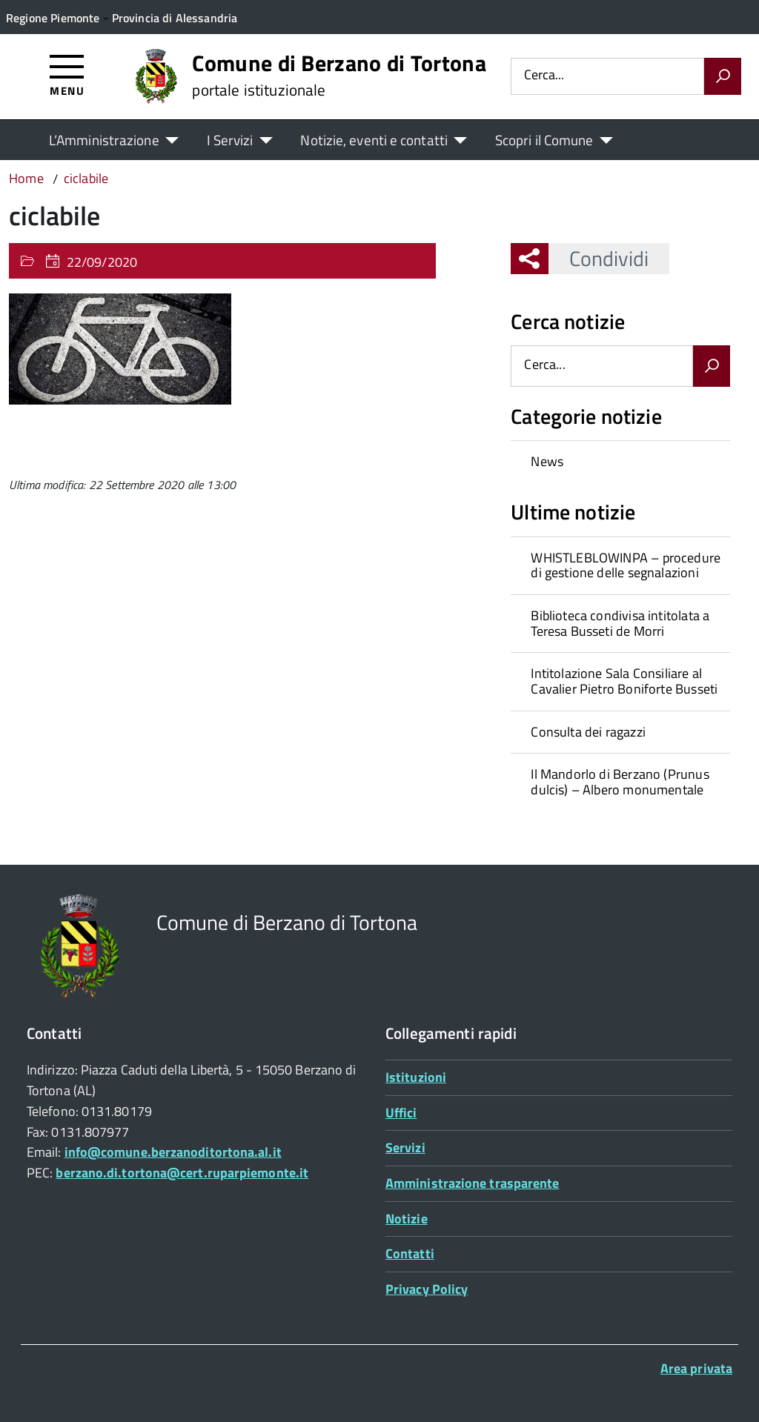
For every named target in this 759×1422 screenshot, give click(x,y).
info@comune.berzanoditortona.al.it (173, 1152)
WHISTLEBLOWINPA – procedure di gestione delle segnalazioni (625, 565)
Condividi (598, 258)
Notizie (406, 1219)
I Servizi (230, 139)
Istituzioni (415, 1077)
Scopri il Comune (544, 139)
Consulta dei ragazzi (588, 732)
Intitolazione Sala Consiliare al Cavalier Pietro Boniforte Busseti (624, 681)
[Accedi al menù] (67, 74)
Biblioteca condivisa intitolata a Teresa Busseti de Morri (620, 623)
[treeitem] (620, 461)
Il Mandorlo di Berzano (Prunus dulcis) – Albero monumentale (620, 782)
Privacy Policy (426, 1289)
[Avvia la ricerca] (722, 76)
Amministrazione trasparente (472, 1183)
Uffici (401, 1113)
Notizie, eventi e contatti (373, 139)
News (547, 461)
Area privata (696, 1368)
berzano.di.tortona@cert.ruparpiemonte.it (182, 1173)
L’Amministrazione (104, 139)
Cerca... (544, 75)
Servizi (405, 1147)
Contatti (409, 1253)
